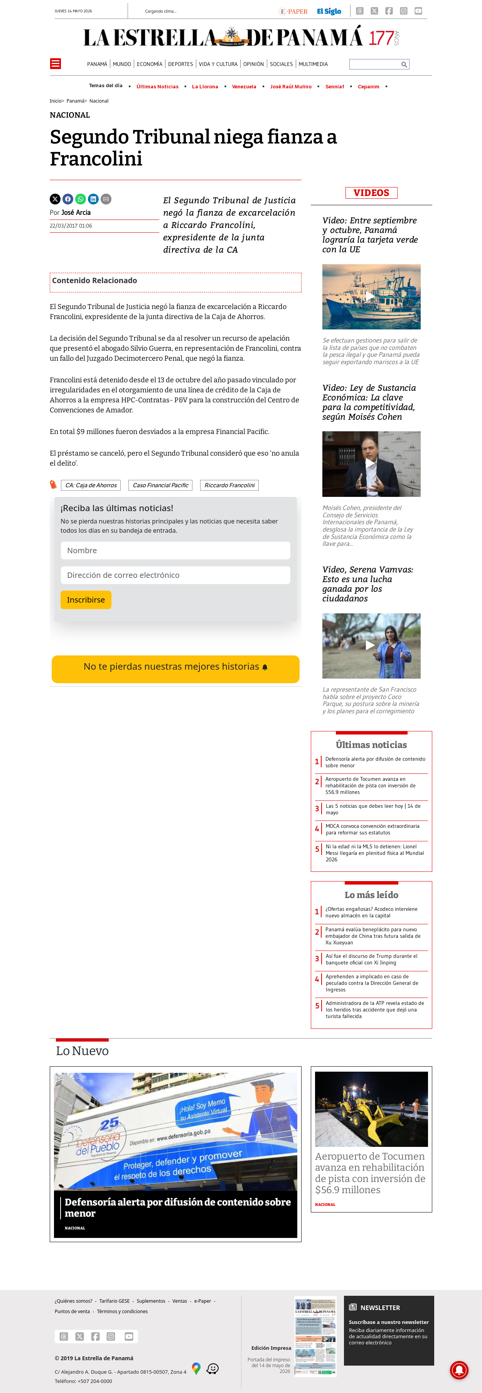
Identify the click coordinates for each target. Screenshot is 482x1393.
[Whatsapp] (80, 198)
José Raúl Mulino (291, 87)
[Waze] (212, 1367)
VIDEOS (371, 192)
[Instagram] (403, 11)
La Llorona (205, 87)
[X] (374, 11)
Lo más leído (371, 895)
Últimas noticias (372, 745)
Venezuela (244, 87)
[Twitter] (55, 198)
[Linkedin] (93, 198)
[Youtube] (418, 11)
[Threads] (359, 11)
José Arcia (76, 212)
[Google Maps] (196, 1367)
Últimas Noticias (158, 87)
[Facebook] (389, 11)
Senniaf (334, 87)
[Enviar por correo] (106, 198)
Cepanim (368, 87)
